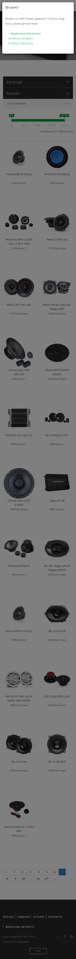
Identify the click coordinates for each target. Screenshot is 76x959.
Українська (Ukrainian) (25, 33)
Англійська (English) (20, 38)
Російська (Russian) (20, 43)
